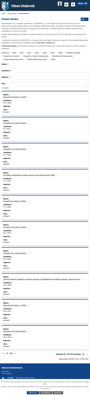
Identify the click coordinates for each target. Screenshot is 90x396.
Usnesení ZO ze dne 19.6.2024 (16, 331)
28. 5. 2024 (7, 285)
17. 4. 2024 (7, 181)
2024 (45, 53)
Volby (53, 59)
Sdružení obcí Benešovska (62, 56)
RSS (85, 19)
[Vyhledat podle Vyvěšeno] (45, 74)
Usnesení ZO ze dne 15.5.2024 (16, 253)
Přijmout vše (33, 393)
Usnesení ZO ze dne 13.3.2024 (16, 149)
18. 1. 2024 (6, 129)
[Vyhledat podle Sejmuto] (45, 81)
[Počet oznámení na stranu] (85, 354)
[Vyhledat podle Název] (45, 67)
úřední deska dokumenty (13, 59)
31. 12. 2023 (7, 103)
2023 (37, 53)
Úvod (3, 13)
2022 (29, 53)
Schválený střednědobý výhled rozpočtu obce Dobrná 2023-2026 (30, 175)
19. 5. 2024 (7, 259)
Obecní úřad (12, 13)
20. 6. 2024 (7, 337)
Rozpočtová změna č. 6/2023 (16, 97)
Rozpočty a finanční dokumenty (35, 56)
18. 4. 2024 (7, 233)
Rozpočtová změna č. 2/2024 (16, 305)
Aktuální (6, 112)
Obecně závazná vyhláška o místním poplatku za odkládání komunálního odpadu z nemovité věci (43, 279)
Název (5, 64)
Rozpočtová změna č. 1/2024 (16, 201)
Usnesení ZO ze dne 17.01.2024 (16, 123)
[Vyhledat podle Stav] (45, 88)
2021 (21, 53)
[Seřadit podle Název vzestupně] (9, 63)
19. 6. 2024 (7, 311)
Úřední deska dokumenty (37, 59)
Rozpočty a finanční (12, 56)
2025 (53, 53)
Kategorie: (5, 53)
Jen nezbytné (45, 393)
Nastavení (57, 393)
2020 (14, 53)
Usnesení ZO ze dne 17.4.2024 (16, 227)
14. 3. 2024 (7, 155)
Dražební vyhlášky (73, 53)
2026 (60, 53)
